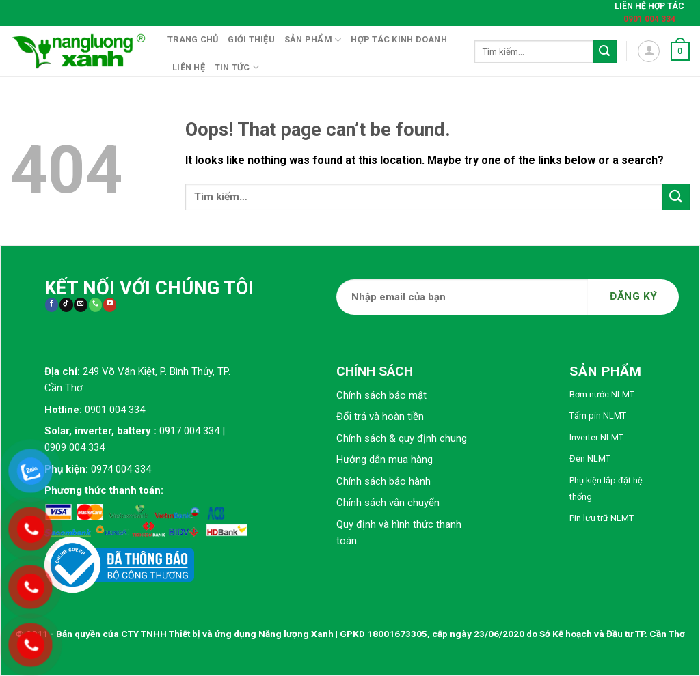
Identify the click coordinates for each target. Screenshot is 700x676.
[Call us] (95, 305)
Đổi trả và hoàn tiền (380, 416)
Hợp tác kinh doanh (399, 39)
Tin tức (237, 67)
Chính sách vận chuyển (388, 502)
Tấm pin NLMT (597, 415)
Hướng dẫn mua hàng (384, 459)
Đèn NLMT (589, 458)
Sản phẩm (313, 39)
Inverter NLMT (596, 437)
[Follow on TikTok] (65, 305)
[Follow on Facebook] (51, 305)
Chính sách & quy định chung (401, 438)
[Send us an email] (80, 305)
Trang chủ (192, 39)
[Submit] (605, 52)
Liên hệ (188, 67)
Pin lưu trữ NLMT (601, 518)
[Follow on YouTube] (109, 305)
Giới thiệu (251, 39)
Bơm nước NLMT (601, 394)
